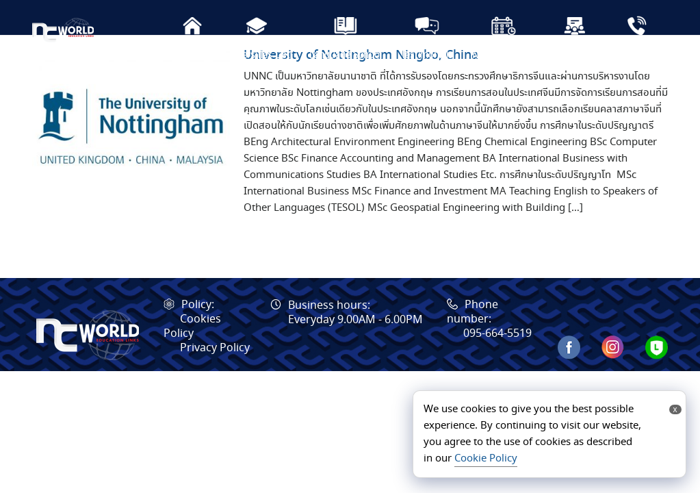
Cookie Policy (485, 458)
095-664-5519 (497, 368)
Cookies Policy (192, 361)
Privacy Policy (215, 382)
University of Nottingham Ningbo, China (361, 90)
